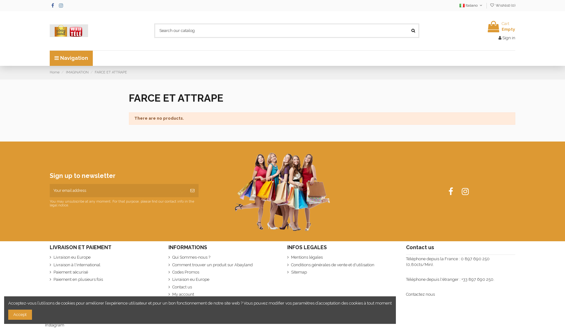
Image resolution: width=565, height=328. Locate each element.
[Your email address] (118, 190)
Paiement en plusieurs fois (78, 279)
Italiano (471, 5)
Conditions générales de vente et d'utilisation (332, 264)
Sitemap (299, 272)
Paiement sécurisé (71, 272)
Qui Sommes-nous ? (191, 257)
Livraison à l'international (77, 264)
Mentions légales (307, 257)
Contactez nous (420, 294)
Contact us (182, 287)
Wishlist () (502, 5)
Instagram (54, 325)
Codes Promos (185, 272)
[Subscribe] (192, 190)
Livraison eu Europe (72, 257)
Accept (20, 314)
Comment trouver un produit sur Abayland (212, 264)
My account (183, 294)
